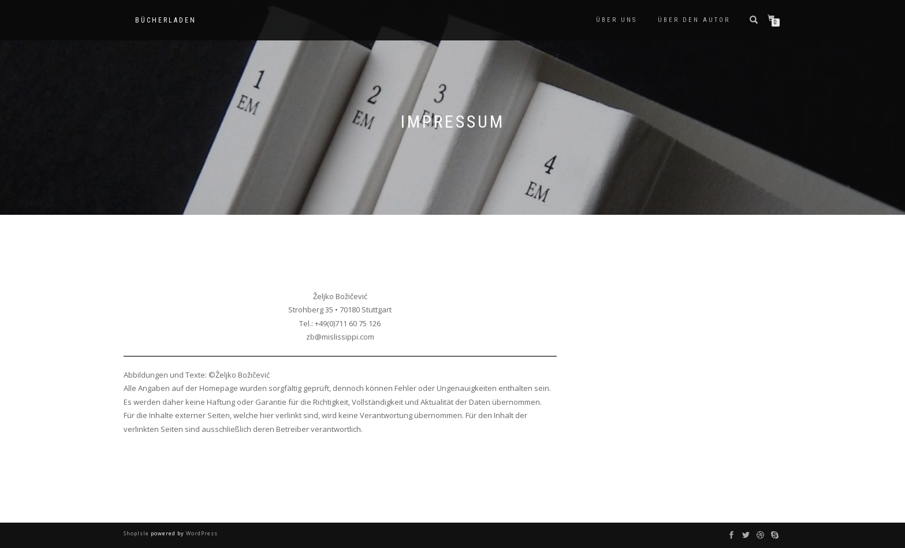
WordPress (201, 533)
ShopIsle (137, 533)
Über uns (616, 20)
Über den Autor (694, 20)
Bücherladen (165, 20)
